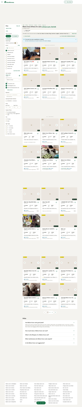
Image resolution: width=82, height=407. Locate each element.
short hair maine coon (38, 385)
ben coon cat (65, 387)
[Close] (76, 39)
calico (21, 399)
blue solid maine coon (53, 389)
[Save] (38, 62)
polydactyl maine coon (24, 389)
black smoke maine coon (54, 387)
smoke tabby (65, 389)
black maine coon (23, 393)
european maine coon (67, 401)
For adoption (15, 36)
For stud (8, 38)
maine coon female (24, 383)
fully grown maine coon (39, 393)
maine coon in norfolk (10, 389)
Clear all (18, 25)
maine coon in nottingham (11, 383)
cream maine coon (66, 399)
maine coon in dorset (10, 393)
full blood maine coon (67, 391)
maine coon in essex (10, 397)
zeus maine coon (66, 395)
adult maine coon (23, 397)
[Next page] (55, 312)
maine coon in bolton (10, 387)
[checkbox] (6, 50)
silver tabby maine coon (39, 383)
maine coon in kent (9, 391)
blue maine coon (37, 389)
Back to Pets (8, 28)
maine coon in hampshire (11, 401)
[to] (18, 107)
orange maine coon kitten (68, 385)
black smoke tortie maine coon (40, 395)
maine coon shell (66, 393)
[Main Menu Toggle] (2, 2)
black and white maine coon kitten (54, 396)
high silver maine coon (39, 391)
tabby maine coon (52, 385)
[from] (10, 107)
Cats (7, 31)
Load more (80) (16, 70)
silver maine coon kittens (25, 387)
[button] (31, 53)
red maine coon (23, 391)
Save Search (27, 36)
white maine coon (66, 383)
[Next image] (38, 53)
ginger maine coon (52, 391)
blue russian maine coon (68, 397)
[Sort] (68, 36)
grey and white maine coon (39, 397)
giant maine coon (37, 399)
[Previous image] (25, 53)
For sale (8, 36)
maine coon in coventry (10, 395)
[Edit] (19, 75)
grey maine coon (37, 387)
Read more (74, 33)
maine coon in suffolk (10, 399)
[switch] (15, 43)
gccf (21, 401)
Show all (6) (9, 89)
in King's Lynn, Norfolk (48, 26)
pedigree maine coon (53, 383)
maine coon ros (52, 393)
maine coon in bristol (10, 385)
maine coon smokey (53, 398)
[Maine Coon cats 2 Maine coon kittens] (50, 151)
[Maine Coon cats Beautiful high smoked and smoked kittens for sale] (31, 289)
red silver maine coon (53, 402)
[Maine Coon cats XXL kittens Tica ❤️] (31, 53)
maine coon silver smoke (54, 400)
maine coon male (23, 385)
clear (19, 45)
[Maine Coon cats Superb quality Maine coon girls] (31, 220)
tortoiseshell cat (23, 395)
